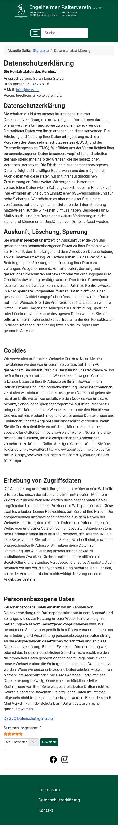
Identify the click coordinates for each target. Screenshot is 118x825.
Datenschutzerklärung (59, 800)
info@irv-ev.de (27, 90)
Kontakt (45, 810)
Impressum (49, 789)
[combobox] (64, 33)
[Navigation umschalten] (35, 33)
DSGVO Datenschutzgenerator (29, 718)
